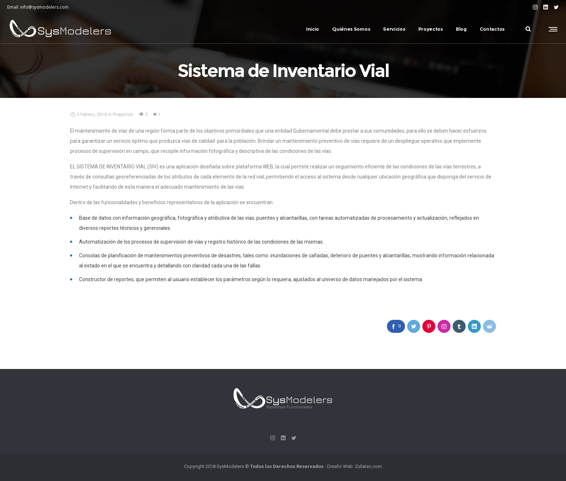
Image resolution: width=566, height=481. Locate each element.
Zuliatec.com (368, 466)
